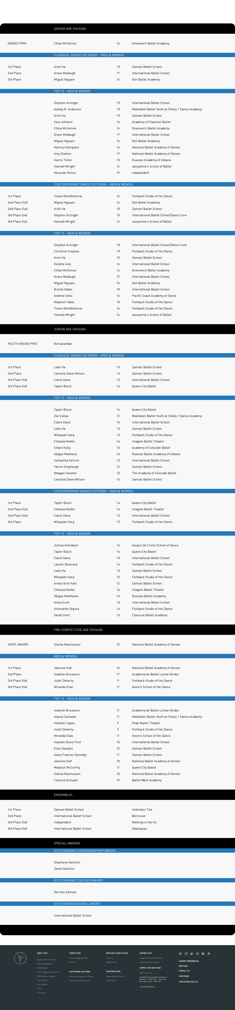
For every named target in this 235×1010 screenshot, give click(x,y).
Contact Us (41, 993)
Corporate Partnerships (149, 962)
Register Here (111, 962)
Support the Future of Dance (150, 958)
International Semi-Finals (80, 980)
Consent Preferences (189, 961)
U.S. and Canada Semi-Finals (81, 976)
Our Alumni (42, 980)
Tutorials (110, 958)
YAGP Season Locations (79, 972)
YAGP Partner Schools (46, 976)
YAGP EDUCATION (113, 971)
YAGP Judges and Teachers (48, 972)
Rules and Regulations (78, 958)
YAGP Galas (111, 980)
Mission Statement (44, 964)
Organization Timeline (46, 959)
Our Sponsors (42, 984)
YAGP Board (42, 968)
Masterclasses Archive (115, 976)
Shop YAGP (183, 966)
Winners (72, 962)
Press (39, 988)
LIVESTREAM (185, 976)
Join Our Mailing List (188, 982)
